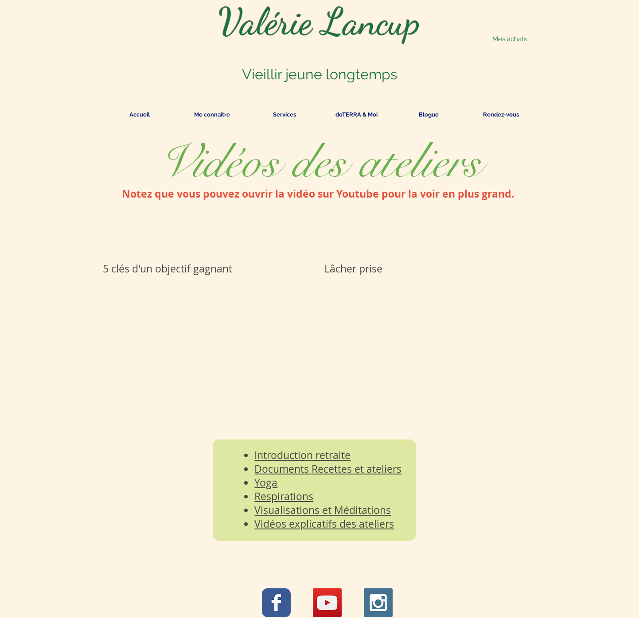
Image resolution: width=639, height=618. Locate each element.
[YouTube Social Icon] (327, 602)
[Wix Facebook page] (276, 602)
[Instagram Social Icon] (378, 602)
